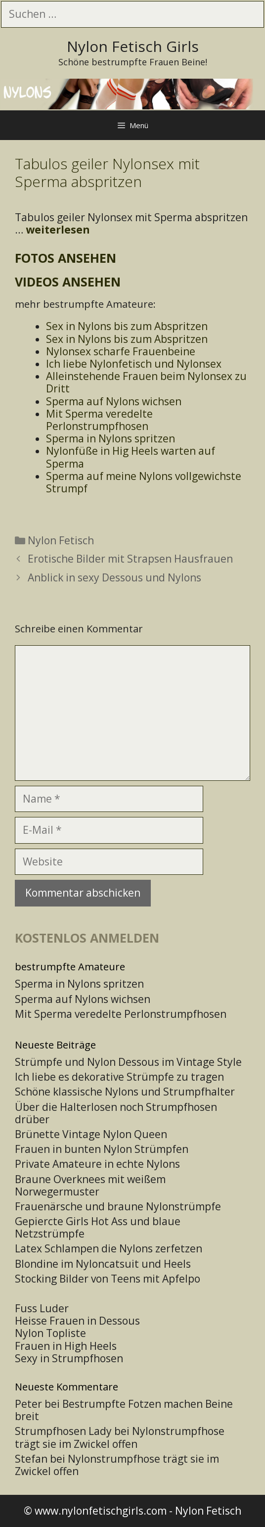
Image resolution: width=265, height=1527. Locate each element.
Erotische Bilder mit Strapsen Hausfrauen (130, 559)
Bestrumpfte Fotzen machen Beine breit (124, 1410)
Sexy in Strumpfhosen (69, 1358)
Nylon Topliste (50, 1333)
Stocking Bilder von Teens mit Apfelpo (107, 1279)
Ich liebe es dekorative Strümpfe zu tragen (119, 1077)
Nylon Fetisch (61, 540)
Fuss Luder (42, 1308)
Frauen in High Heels (66, 1346)
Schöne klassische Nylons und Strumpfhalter (125, 1091)
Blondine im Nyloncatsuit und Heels (103, 1264)
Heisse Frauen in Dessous (77, 1321)
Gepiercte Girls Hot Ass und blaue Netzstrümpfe (97, 1227)
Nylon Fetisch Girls (133, 46)
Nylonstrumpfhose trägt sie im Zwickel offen (119, 1437)
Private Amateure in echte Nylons (97, 1164)
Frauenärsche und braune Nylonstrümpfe (118, 1206)
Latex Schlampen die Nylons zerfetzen (108, 1248)
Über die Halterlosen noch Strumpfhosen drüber (116, 1113)
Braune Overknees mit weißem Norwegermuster (90, 1185)
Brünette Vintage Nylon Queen (91, 1134)
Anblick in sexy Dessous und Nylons (114, 577)
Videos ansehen (68, 281)
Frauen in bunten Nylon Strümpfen (101, 1149)
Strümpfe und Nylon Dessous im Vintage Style (128, 1062)
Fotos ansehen (65, 257)
